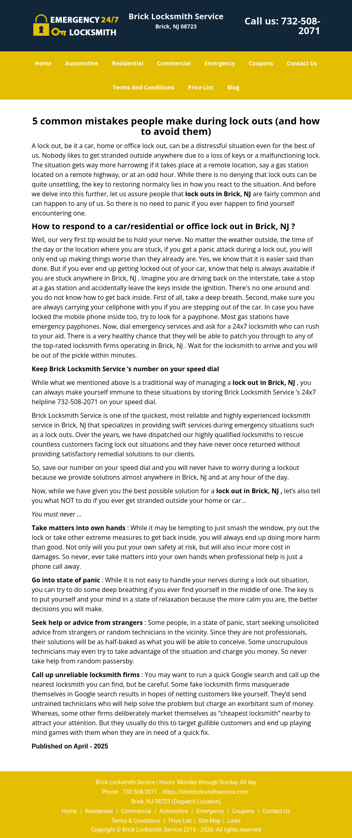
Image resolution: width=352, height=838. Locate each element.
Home (43, 63)
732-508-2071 (300, 25)
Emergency (219, 63)
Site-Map (209, 821)
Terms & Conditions (135, 821)
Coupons (261, 63)
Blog (233, 87)
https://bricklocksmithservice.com (205, 792)
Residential (127, 63)
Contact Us (302, 63)
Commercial (174, 63)
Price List (201, 87)
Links (234, 821)
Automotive (82, 63)
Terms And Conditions (143, 87)
